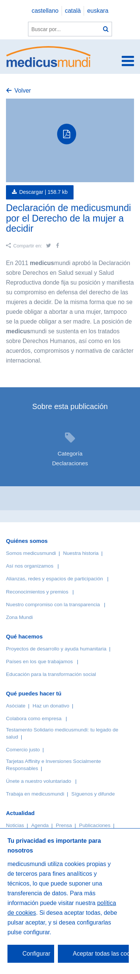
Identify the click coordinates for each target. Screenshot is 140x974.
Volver (22, 90)
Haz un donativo (50, 706)
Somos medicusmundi (31, 553)
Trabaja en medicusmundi (35, 794)
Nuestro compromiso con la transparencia (53, 604)
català (73, 10)
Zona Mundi (19, 617)
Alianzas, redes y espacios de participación (54, 578)
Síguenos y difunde (93, 794)
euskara (97, 10)
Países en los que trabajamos (39, 661)
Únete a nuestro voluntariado (38, 781)
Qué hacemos (24, 636)
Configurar (36, 953)
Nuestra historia (81, 553)
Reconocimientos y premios (37, 592)
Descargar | (43, 192)
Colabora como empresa (34, 718)
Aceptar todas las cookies (101, 953)
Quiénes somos (27, 541)
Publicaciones (95, 825)
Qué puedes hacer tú (33, 693)
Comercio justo (23, 749)
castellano (45, 10)
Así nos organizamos (29, 566)
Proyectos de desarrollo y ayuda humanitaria (56, 649)
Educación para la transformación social (51, 674)
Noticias (15, 825)
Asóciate (15, 706)
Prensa (64, 825)
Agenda (40, 825)
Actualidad (20, 813)
